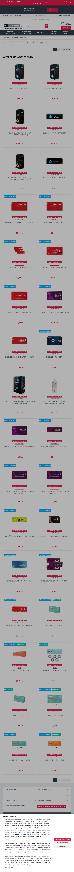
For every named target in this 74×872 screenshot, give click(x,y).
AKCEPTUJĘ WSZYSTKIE (62, 839)
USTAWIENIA (62, 846)
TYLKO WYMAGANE (62, 843)
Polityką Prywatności (32, 865)
